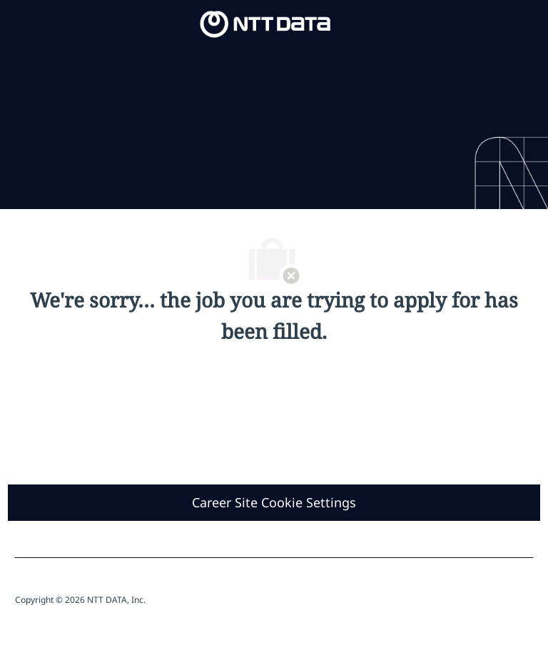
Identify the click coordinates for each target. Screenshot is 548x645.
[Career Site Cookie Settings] (274, 503)
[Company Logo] (265, 23)
